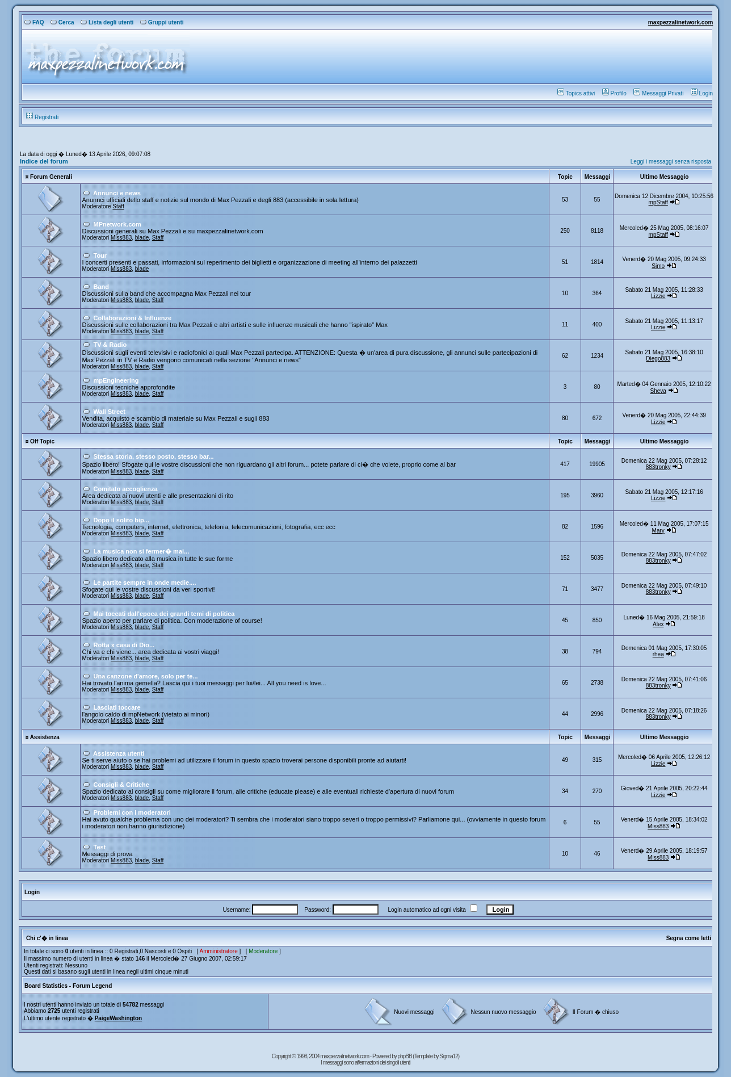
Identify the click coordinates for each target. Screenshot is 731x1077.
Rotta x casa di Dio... (124, 645)
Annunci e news (117, 193)
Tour (100, 255)
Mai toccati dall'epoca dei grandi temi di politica (164, 613)
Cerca (62, 22)
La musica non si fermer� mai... (142, 551)
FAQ (34, 22)
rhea (658, 654)
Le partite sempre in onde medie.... (145, 582)
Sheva (658, 391)
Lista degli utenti (107, 22)
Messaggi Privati (658, 93)
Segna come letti (688, 938)
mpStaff (658, 202)
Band (102, 286)
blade (142, 237)
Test (100, 847)
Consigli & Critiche (121, 784)
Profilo (614, 93)
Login (702, 93)
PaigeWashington (118, 1018)
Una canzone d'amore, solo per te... (146, 676)
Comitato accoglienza (126, 488)
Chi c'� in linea (47, 938)
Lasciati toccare (117, 707)
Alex (658, 624)
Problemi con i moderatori (132, 812)
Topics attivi (576, 93)
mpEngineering (116, 380)
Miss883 (121, 237)
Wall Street (109, 411)
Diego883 (658, 358)
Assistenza (45, 737)
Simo (658, 266)
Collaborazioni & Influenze (133, 318)
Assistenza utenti (118, 753)
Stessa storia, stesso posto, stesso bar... (154, 456)
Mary (658, 530)
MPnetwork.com (117, 224)
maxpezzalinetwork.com (680, 22)
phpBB (405, 1056)
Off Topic (42, 441)
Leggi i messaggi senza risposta (671, 161)
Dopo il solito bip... (121, 520)
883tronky (658, 467)
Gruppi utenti (162, 22)
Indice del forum (44, 161)
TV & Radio (110, 344)
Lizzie (658, 296)
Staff (118, 206)
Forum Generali (51, 177)
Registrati (42, 117)
